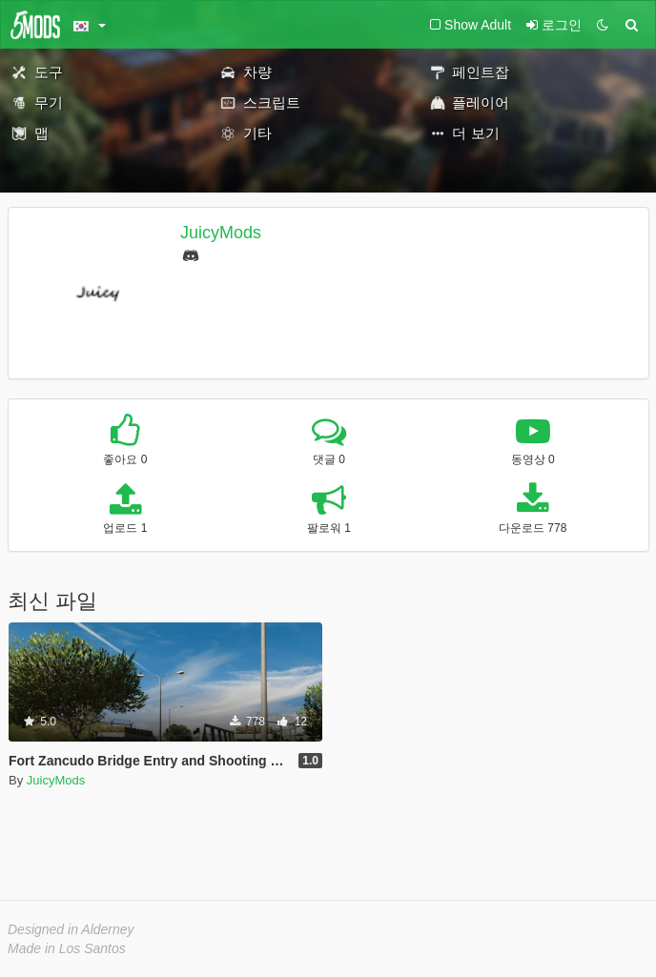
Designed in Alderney (71, 929)
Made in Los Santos (67, 948)
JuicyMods (220, 232)
